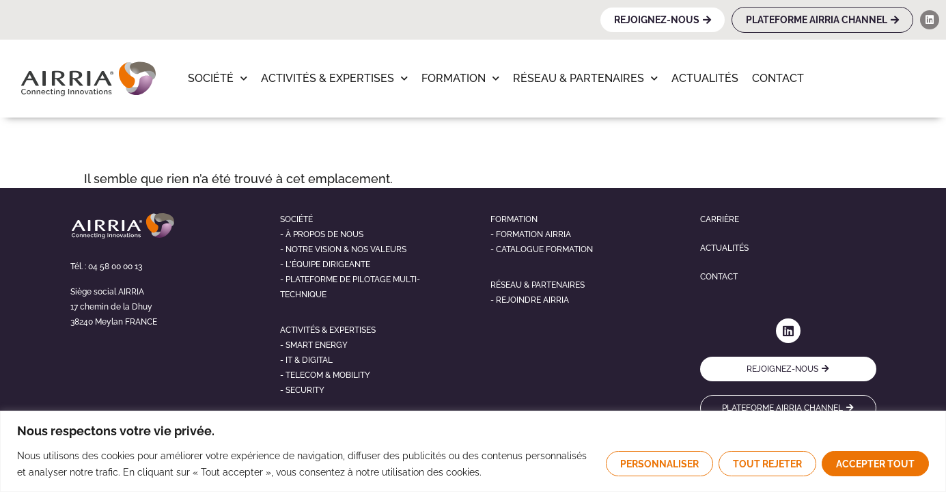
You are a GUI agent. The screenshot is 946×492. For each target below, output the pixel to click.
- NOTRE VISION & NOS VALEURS (343, 249)
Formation (460, 78)
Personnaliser (659, 464)
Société (217, 78)
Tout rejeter (767, 464)
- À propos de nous (321, 234)
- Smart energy (314, 345)
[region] (473, 451)
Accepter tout (875, 464)
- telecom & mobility (325, 375)
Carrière (719, 219)
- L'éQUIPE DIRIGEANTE (325, 264)
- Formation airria (530, 234)
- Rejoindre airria (529, 300)
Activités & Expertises (334, 78)
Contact (778, 78)
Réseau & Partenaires (585, 78)
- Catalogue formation (541, 249)
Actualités (704, 78)
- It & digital (306, 360)
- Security (302, 390)
